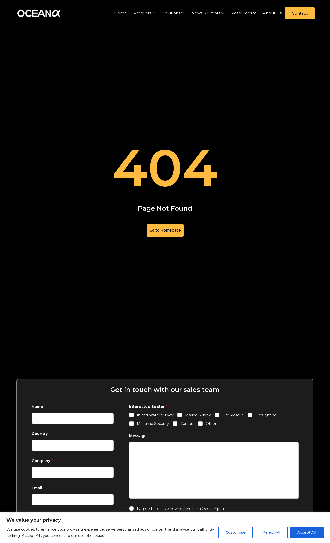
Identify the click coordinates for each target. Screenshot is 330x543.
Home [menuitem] (120, 13)
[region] (165, 527)
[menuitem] (144, 13)
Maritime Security (153, 423)
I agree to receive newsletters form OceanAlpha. (181, 508)
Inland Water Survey (155, 415)
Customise (235, 532)
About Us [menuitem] (272, 13)
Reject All (271, 532)
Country (41, 434)
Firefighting (266, 415)
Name (38, 407)
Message (139, 436)
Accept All (306, 532)
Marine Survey (198, 415)
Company (42, 461)
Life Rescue (233, 415)
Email (38, 488)
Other (211, 423)
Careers (187, 423)
